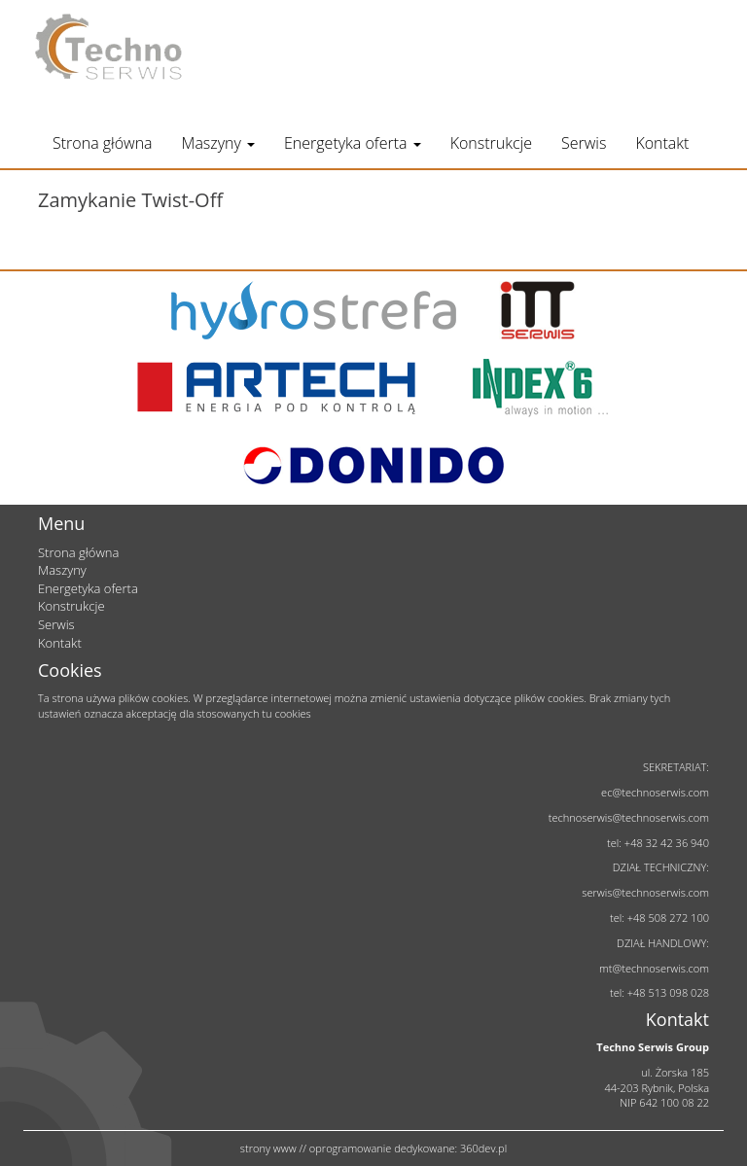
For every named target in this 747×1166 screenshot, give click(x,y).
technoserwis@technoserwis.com (629, 817)
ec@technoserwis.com (655, 792)
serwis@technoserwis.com (645, 892)
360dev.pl (483, 1148)
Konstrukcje (491, 143)
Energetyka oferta (352, 143)
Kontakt (662, 143)
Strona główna (103, 143)
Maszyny (218, 143)
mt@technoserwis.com (654, 968)
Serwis (583, 143)
